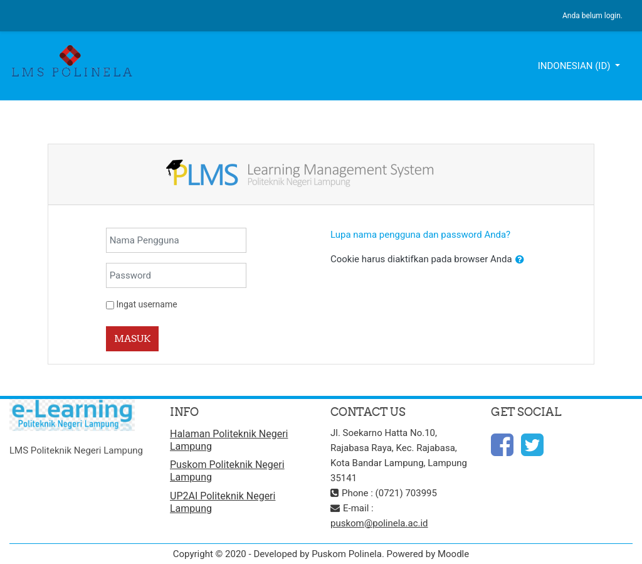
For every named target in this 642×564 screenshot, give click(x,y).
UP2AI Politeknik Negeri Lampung (222, 502)
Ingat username (146, 304)
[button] (519, 260)
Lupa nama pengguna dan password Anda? (420, 234)
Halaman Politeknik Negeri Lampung (229, 440)
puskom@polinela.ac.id (379, 523)
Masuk (132, 338)
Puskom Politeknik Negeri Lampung (227, 471)
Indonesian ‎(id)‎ (575, 66)
